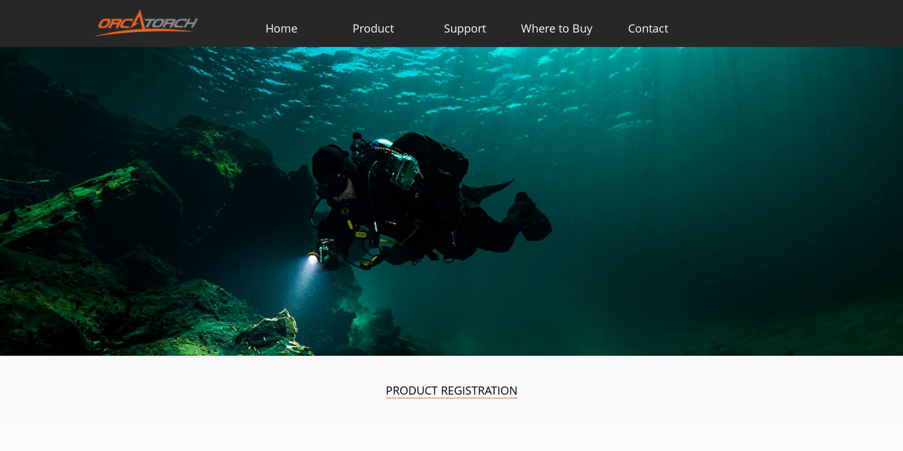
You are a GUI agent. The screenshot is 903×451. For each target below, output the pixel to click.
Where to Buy (556, 28)
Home (281, 28)
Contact (648, 28)
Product (373, 28)
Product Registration (452, 390)
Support (465, 28)
